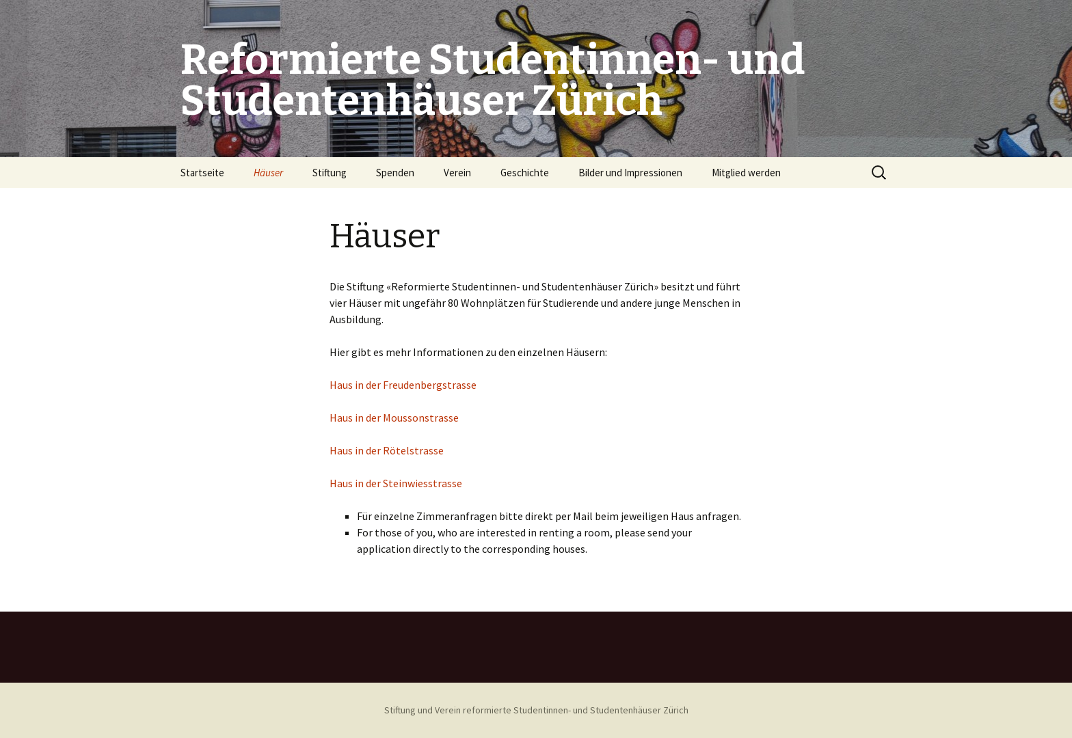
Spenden (395, 172)
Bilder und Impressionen (630, 172)
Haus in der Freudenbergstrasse (403, 385)
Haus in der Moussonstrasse (394, 417)
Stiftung (329, 172)
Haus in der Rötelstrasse (387, 450)
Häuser (268, 172)
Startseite (202, 172)
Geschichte (524, 172)
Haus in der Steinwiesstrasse (396, 483)
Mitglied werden (746, 172)
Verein (457, 172)
